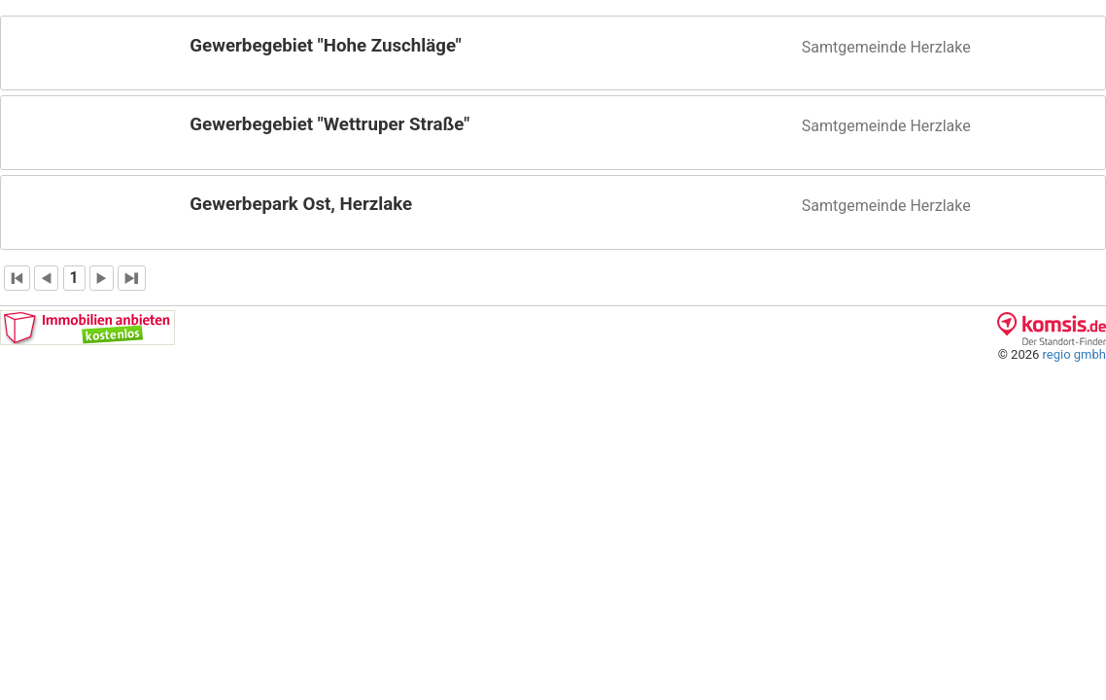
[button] (553, 53)
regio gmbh (1074, 354)
